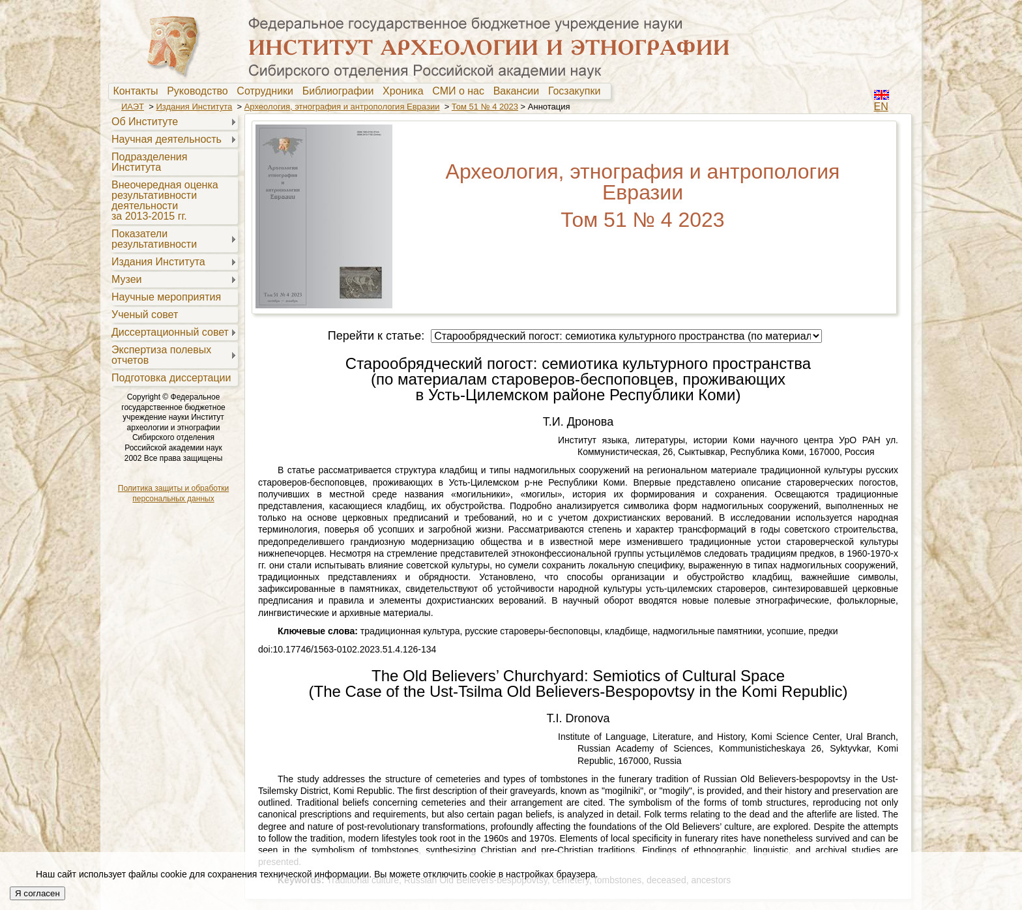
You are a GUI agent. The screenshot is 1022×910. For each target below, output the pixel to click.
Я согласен (37, 893)
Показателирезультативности (154, 239)
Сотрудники (268, 91)
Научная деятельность (166, 139)
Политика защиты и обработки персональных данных (173, 493)
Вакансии (519, 91)
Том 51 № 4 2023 (485, 106)
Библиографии (341, 91)
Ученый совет (144, 314)
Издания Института (194, 106)
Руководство (200, 91)
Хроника (406, 91)
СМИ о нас (461, 91)
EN (881, 106)
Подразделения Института (149, 162)
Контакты (138, 91)
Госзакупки (577, 91)
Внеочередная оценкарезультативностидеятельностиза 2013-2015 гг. (164, 200)
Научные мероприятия (166, 296)
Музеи (126, 279)
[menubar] (359, 91)
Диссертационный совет (170, 332)
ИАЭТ (132, 106)
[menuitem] (138, 91)
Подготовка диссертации (171, 377)
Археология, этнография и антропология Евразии (342, 106)
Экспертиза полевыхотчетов (161, 355)
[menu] (173, 249)
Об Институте (144, 121)
